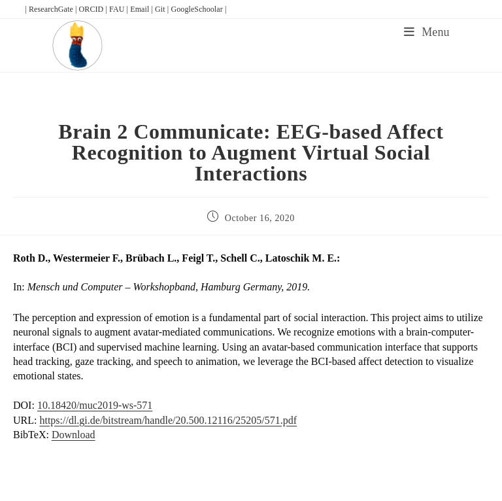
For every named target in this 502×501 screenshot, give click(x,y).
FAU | (119, 9)
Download (73, 434)
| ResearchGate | (51, 9)
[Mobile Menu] (426, 32)
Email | (142, 9)
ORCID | (94, 9)
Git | (163, 9)
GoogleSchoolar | (198, 9)
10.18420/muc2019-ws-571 (94, 405)
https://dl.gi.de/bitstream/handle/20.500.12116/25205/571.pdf (168, 420)
